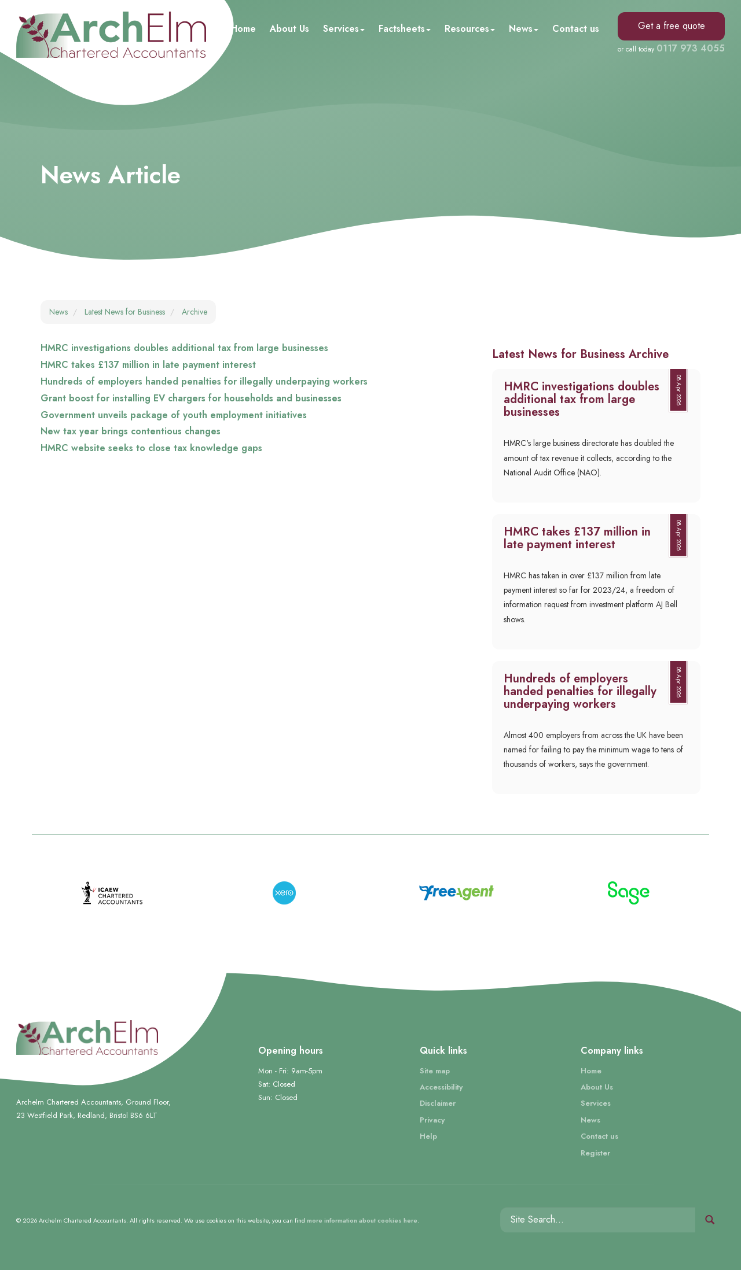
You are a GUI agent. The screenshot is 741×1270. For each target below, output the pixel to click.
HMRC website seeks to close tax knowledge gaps (151, 448)
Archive (194, 312)
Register (595, 1152)
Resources (470, 28)
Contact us (575, 28)
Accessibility (441, 1086)
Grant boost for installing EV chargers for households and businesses (191, 398)
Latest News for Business (125, 312)
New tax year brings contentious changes (131, 431)
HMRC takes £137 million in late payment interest (148, 364)
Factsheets (405, 28)
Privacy (432, 1119)
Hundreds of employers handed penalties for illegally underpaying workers (204, 381)
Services (344, 28)
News (523, 28)
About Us (289, 28)
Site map (435, 1070)
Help (428, 1136)
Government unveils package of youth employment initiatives (174, 415)
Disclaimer (438, 1103)
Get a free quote (671, 25)
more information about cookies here (362, 1220)
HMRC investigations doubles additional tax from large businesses (184, 348)
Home (243, 28)
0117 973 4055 (690, 48)
